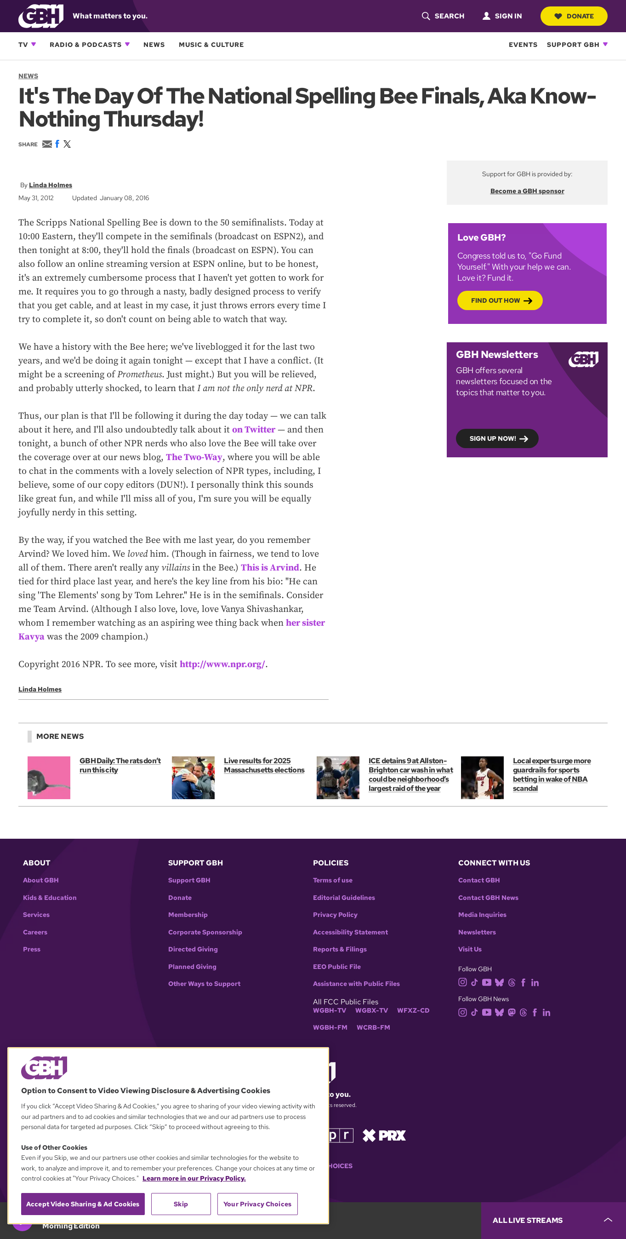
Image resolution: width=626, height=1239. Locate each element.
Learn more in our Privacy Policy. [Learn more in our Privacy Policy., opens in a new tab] (194, 1178)
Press (31, 949)
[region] (168, 1135)
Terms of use (333, 880)
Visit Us (470, 949)
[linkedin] (537, 981)
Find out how (495, 300)
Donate (574, 16)
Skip (181, 1204)
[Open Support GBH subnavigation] (605, 44)
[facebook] (525, 981)
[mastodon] (513, 1011)
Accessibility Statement (350, 932)
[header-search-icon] (443, 16)
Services (36, 915)
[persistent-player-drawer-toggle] (553, 1220)
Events (523, 44)
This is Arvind (270, 568)
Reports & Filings (340, 949)
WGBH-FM (330, 1028)
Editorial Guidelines (344, 898)
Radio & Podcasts (86, 44)
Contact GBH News (488, 898)
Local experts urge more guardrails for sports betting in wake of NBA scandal (552, 774)
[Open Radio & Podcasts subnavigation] (127, 44)
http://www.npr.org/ (222, 664)
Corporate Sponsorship (205, 932)
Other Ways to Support (204, 984)
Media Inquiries (482, 915)
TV (23, 44)
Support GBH (573, 44)
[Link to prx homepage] (384, 1135)
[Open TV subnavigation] (33, 44)
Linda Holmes (50, 185)
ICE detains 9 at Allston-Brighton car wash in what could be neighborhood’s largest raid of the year (411, 774)
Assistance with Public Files (356, 984)
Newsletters (477, 932)
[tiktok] (476, 981)
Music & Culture (211, 44)
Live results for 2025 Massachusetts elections (264, 765)
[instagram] (464, 981)
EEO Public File (337, 967)
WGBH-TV (329, 1010)
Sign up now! (493, 438)
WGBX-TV (371, 1010)
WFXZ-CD (413, 1010)
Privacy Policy (335, 915)
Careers (35, 932)
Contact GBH (479, 880)
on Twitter (253, 430)
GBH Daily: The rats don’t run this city (120, 765)
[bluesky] (501, 981)
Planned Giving (192, 967)
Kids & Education (50, 898)
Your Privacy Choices (257, 1204)
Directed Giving (193, 949)
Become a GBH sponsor (527, 191)
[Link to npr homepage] (332, 1135)
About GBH (41, 880)
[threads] (513, 981)
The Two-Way (194, 457)
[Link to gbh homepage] (40, 15)
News (154, 44)
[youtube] (488, 981)
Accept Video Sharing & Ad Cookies (83, 1204)
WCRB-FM (373, 1028)
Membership (188, 915)
